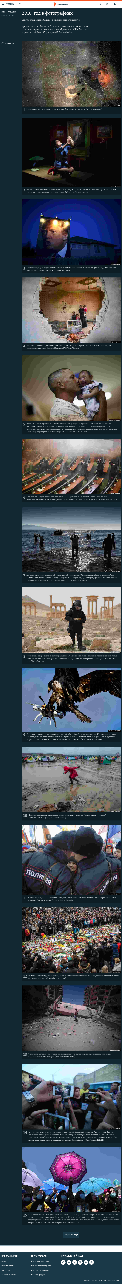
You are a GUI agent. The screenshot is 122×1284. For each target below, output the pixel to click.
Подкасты (5, 1270)
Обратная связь (7, 1266)
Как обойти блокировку (41, 1266)
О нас (3, 1261)
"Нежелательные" (8, 1275)
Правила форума (38, 1275)
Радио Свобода (66, 32)
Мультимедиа (8, 12)
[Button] (8, 43)
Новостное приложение (41, 1261)
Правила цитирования (41, 1270)
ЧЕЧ (100, 4)
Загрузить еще (71, 1235)
